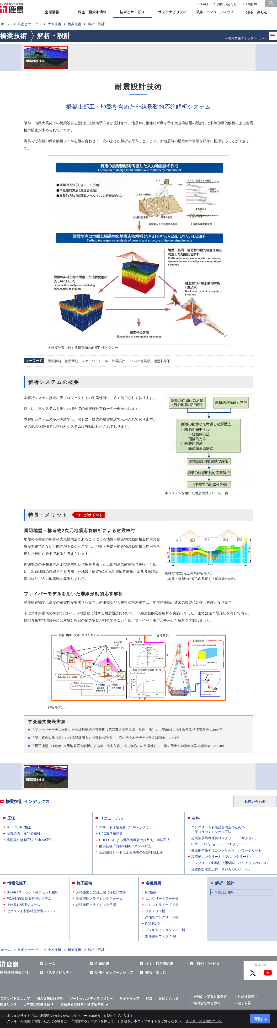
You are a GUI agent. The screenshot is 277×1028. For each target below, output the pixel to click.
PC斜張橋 (152, 924)
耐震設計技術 (224, 892)
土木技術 (54, 24)
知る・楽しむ (257, 12)
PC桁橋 (150, 892)
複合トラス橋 (155, 911)
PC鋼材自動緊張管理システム (29, 898)
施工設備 (84, 883)
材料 (196, 818)
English (251, 4)
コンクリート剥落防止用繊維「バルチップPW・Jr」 (230, 863)
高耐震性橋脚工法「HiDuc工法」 (31, 840)
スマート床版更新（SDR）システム (126, 827)
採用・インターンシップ (215, 12)
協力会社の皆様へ (206, 1003)
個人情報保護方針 (50, 998)
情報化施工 (17, 883)
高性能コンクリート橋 (162, 917)
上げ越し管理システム (23, 905)
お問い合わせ (227, 4)
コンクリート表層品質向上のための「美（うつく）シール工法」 (218, 829)
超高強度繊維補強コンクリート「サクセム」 (224, 838)
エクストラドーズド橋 (162, 905)
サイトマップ (129, 998)
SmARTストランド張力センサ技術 (33, 892)
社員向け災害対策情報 (210, 997)
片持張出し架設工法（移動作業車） (102, 892)
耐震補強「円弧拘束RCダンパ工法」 (126, 846)
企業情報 (52, 12)
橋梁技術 (74, 24)
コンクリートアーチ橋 (162, 898)
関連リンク (8, 1004)
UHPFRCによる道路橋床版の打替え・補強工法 (134, 840)
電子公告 (244, 1003)
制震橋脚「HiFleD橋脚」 (25, 834)
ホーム (6, 24)
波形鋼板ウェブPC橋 (160, 936)
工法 (11, 818)
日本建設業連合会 (38, 1004)
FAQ (204, 4)
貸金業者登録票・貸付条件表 (82, 1004)
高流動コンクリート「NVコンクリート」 (222, 857)
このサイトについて (15, 998)
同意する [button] (260, 1019)
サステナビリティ (172, 12)
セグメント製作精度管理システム (32, 911)
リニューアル (111, 818)
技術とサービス (132, 12)
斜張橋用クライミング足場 (96, 905)
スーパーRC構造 (19, 827)
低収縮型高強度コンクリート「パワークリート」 (228, 850)
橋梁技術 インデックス (27, 801)
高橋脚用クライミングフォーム (99, 898)
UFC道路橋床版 (111, 834)
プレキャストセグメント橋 (165, 930)
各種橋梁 (153, 883)
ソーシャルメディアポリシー (91, 998)
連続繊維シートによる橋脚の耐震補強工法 (131, 852)
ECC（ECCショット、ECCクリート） (220, 844)
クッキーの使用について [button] (204, 1021)
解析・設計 (224, 883)
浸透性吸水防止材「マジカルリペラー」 (221, 869)
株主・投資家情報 (92, 12)
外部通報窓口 (248, 997)
